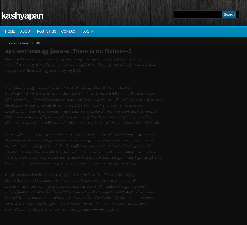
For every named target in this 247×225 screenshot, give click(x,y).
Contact (69, 31)
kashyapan (22, 15)
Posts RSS (46, 31)
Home (10, 31)
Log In (88, 31)
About (26, 31)
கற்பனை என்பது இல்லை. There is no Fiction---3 (68, 51)
